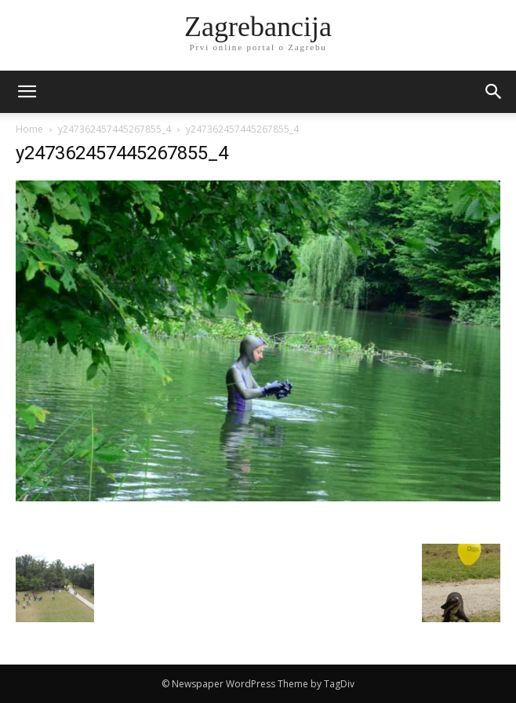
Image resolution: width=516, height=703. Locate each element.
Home (29, 129)
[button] (494, 92)
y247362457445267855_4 (114, 129)
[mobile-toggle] (27, 92)
